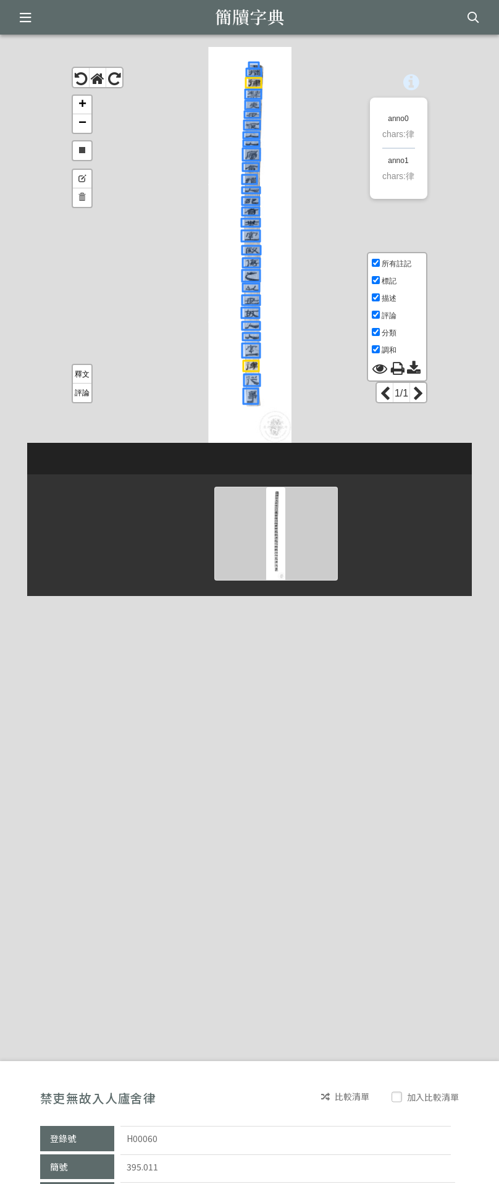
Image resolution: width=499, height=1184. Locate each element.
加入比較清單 (426, 1097)
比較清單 (345, 1096)
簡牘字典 (250, 17)
